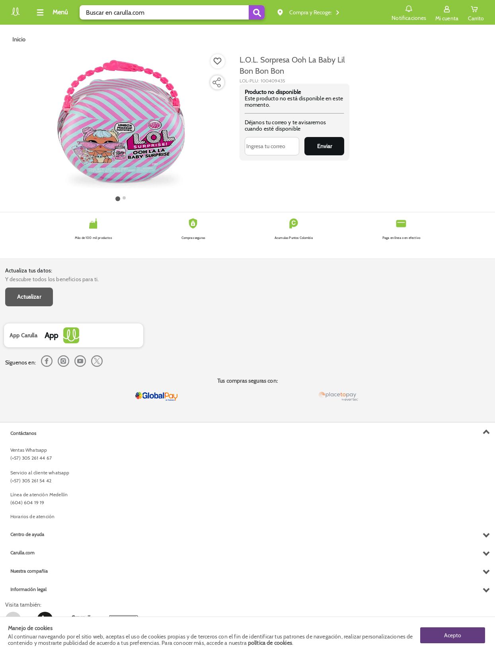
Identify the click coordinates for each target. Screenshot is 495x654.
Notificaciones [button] (409, 12)
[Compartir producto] (216, 82)
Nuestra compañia (29, 571)
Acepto (452, 635)
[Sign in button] (447, 12)
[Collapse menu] (51, 12)
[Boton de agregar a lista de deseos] (217, 61)
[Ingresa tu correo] (272, 146)
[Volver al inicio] (15, 14)
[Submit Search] (257, 12)
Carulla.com (22, 553)
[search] (172, 12)
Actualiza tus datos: (28, 270)
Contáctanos (23, 433)
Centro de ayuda (27, 534)
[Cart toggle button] (476, 12)
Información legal (28, 589)
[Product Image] (121, 124)
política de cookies (270, 642)
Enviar (324, 146)
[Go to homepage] (18, 39)
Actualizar (29, 296)
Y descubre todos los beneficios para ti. (52, 279)
